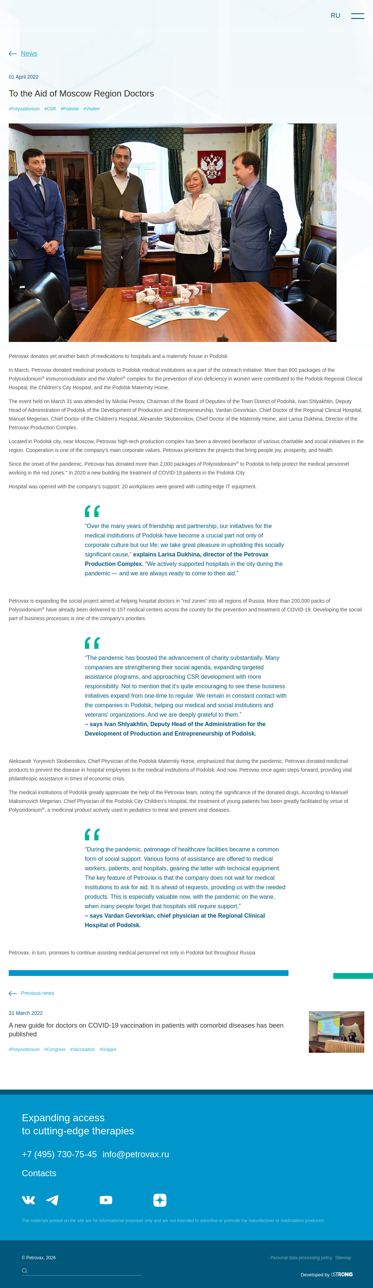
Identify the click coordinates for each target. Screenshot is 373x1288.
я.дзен (159, 1200)
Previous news (37, 993)
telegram (52, 1200)
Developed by (315, 1274)
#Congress (55, 1049)
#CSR (50, 108)
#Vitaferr (91, 108)
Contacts (39, 1173)
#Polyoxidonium (24, 108)
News (29, 53)
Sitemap (343, 1257)
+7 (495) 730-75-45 (59, 1154)
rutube (132, 1200)
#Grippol (108, 1049)
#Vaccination (82, 1049)
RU (335, 15)
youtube (106, 1200)
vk (28, 1200)
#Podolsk (70, 108)
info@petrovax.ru (135, 1154)
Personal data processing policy (301, 1257)
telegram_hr (79, 1200)
